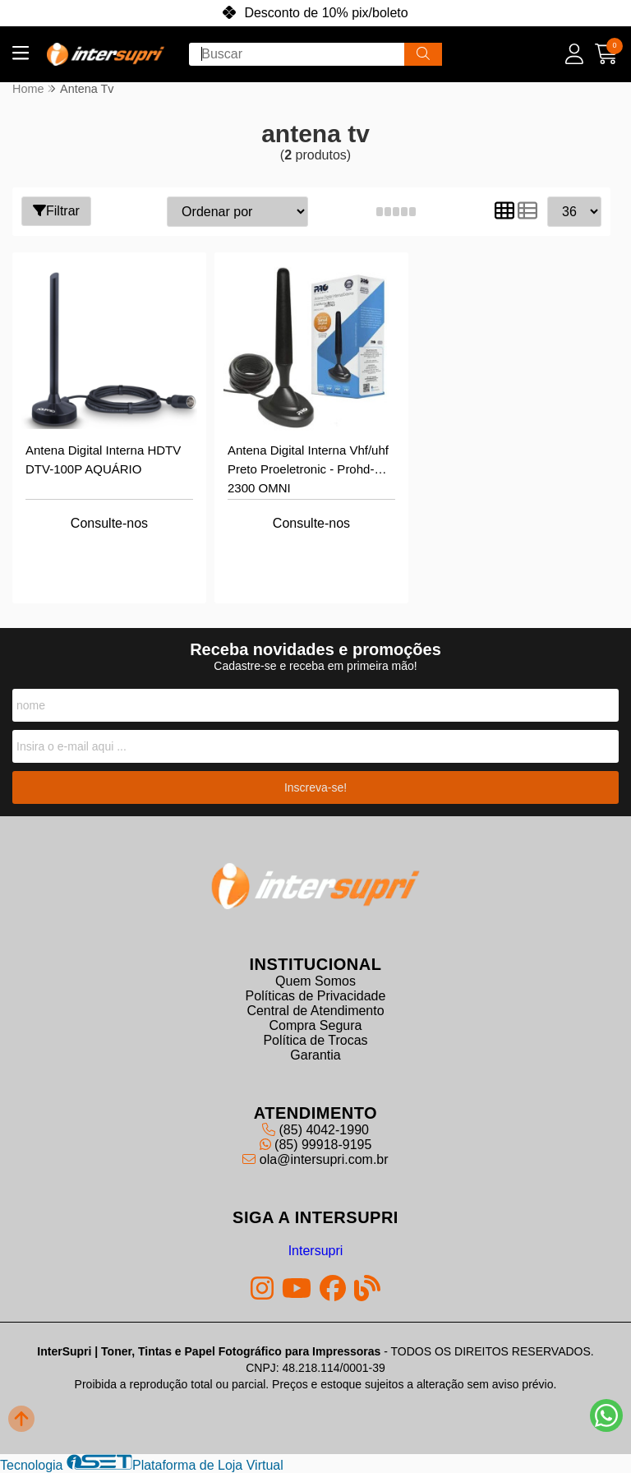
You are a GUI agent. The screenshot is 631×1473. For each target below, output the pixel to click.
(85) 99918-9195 (316, 1145)
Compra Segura (315, 1025)
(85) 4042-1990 (315, 1130)
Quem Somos (315, 981)
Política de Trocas (315, 1040)
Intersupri (315, 1251)
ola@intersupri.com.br (315, 1159)
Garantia (315, 1055)
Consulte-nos (109, 523)
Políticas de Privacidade (316, 996)
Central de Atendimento (315, 1011)
